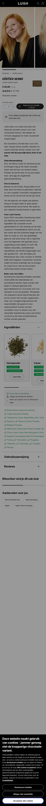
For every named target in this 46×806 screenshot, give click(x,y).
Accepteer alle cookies (23, 801)
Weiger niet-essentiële (23, 794)
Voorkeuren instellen (23, 787)
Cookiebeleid (7, 780)
